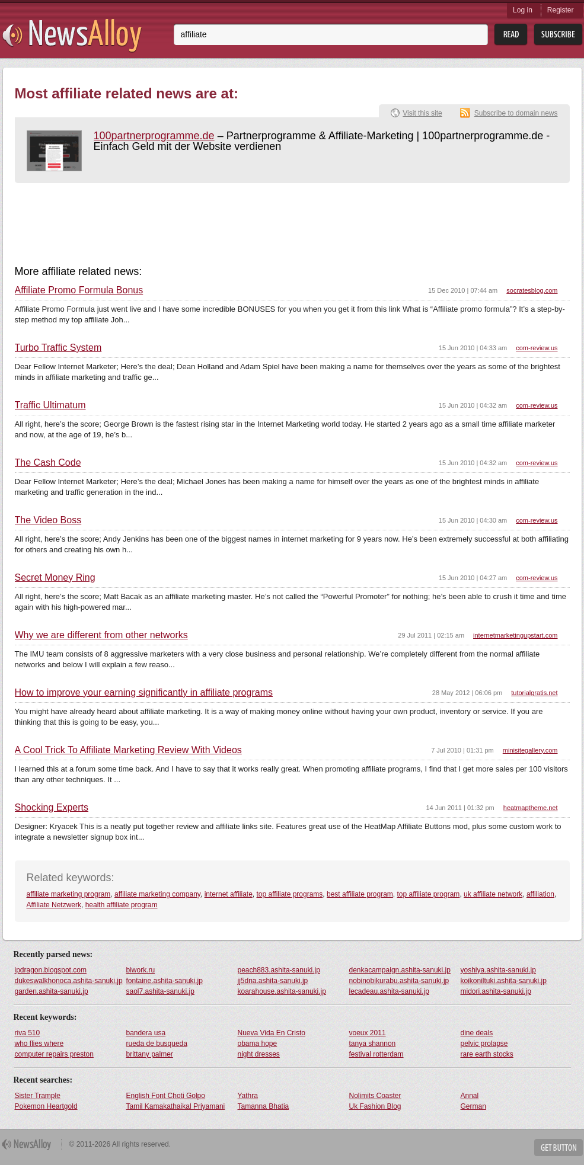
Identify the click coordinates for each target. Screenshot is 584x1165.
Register (560, 10)
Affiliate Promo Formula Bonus (79, 290)
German (473, 1106)
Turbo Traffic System (58, 348)
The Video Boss (48, 520)
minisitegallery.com (530, 750)
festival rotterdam (376, 1054)
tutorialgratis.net (534, 692)
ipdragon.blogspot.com (51, 970)
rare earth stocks (487, 1054)
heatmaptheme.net (530, 807)
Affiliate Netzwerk (54, 905)
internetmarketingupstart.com (515, 635)
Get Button (558, 1147)
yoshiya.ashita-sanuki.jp (498, 970)
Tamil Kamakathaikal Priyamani (175, 1106)
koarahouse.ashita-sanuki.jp (282, 991)
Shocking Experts (52, 807)
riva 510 (27, 1033)
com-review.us (536, 347)
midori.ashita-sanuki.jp (496, 991)
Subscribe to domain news (516, 113)
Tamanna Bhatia (263, 1106)
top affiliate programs (290, 894)
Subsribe (558, 35)
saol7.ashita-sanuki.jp (160, 991)
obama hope (257, 1043)
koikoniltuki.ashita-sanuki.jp (504, 981)
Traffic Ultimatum (50, 405)
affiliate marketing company (157, 894)
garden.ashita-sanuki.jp (51, 991)
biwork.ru (140, 970)
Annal (470, 1096)
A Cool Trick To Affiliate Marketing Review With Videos (128, 750)
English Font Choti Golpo (165, 1096)
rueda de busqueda (156, 1043)
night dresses (259, 1054)
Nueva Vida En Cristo (272, 1033)
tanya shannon (372, 1043)
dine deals (477, 1033)
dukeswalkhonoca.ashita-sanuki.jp (69, 981)
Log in (522, 10)
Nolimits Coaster (375, 1096)
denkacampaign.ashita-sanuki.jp (400, 970)
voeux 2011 (367, 1033)
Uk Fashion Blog (375, 1106)
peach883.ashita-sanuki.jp (279, 970)
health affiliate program (121, 905)
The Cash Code (48, 463)
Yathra (248, 1096)
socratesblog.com (531, 290)
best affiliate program (360, 894)
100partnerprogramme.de (154, 136)
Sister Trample (37, 1096)
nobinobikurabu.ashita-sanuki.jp (399, 981)
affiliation (540, 894)
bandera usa (146, 1033)
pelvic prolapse (484, 1043)
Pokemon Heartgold (46, 1106)
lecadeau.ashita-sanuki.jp (389, 991)
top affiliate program (428, 894)
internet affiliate (229, 894)
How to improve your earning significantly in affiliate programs (144, 692)
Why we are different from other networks (101, 635)
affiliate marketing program (69, 894)
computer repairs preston (54, 1054)
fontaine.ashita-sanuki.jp (164, 981)
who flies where (39, 1043)
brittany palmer (149, 1054)
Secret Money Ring (55, 577)
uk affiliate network (493, 894)
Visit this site (422, 113)
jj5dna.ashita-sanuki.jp (273, 981)
